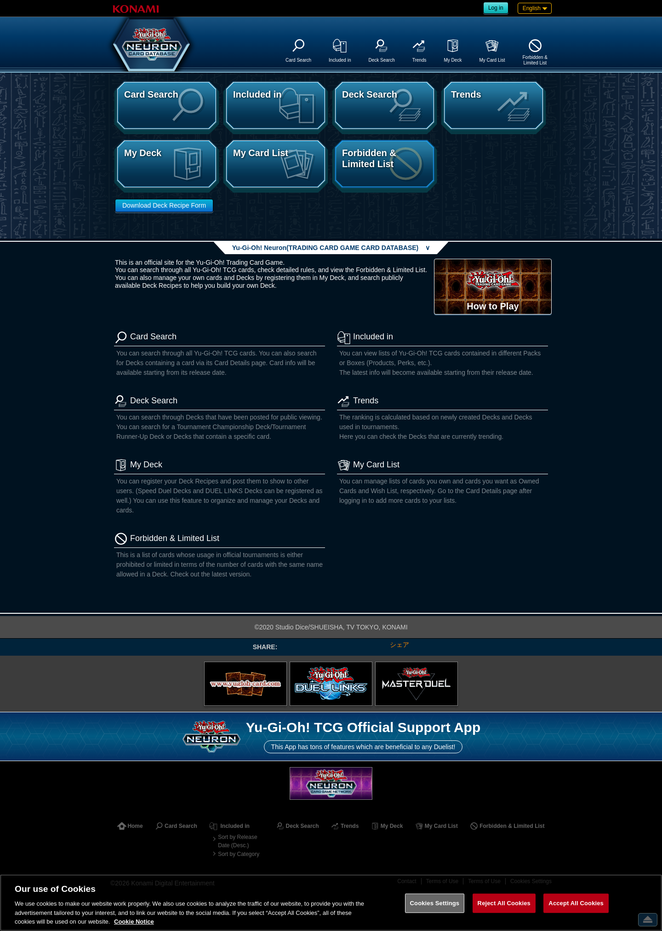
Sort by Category (238, 854)
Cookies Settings (435, 903)
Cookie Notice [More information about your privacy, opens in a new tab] (134, 921)
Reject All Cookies (504, 903)
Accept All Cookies (576, 903)
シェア (399, 644)
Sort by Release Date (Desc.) (237, 841)
